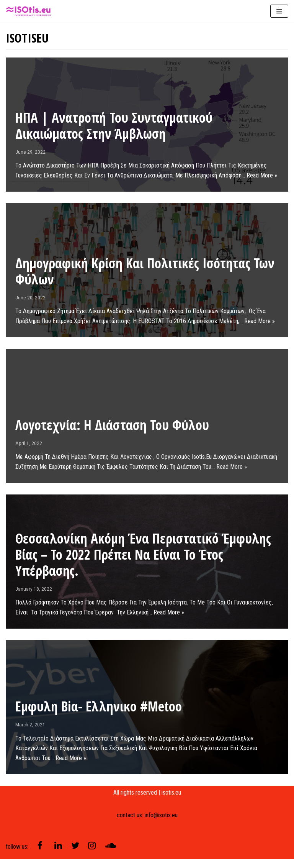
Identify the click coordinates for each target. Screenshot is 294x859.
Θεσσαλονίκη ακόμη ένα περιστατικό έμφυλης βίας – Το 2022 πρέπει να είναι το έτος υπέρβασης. (143, 554)
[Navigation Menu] (279, 11)
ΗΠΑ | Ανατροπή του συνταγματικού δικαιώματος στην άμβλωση (113, 125)
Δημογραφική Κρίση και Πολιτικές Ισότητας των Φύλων (144, 271)
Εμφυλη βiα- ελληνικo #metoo (98, 706)
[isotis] (29, 11)
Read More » (262, 175)
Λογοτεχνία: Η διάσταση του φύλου (112, 425)
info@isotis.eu (161, 815)
